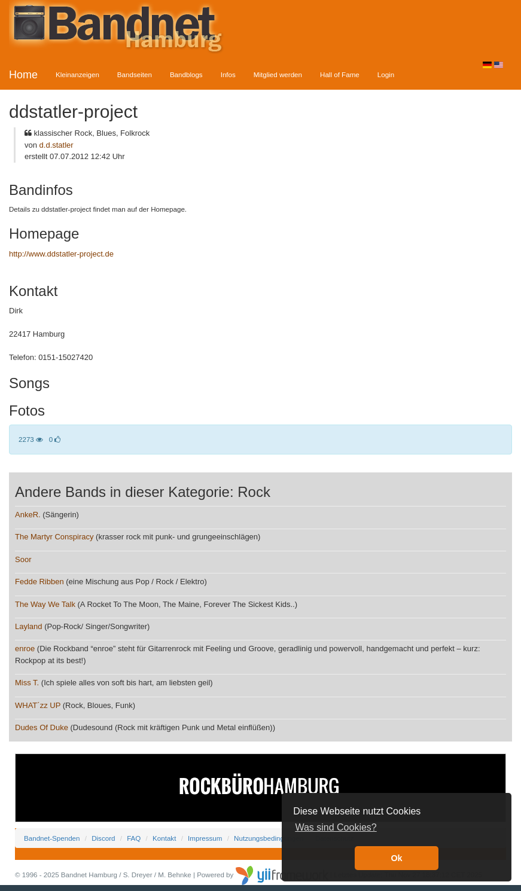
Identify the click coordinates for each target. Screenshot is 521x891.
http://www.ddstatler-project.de (61, 253)
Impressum (205, 838)
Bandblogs (186, 74)
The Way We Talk (45, 604)
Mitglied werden (278, 74)
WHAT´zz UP (37, 705)
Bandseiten (134, 74)
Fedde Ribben (39, 581)
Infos (228, 74)
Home (23, 75)
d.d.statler (56, 145)
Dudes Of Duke (41, 727)
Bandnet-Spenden (52, 838)
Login (385, 74)
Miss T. (27, 682)
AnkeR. (28, 514)
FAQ (134, 838)
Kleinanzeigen (77, 74)
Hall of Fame (339, 74)
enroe (25, 648)
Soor (23, 559)
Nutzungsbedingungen (268, 838)
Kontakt (164, 838)
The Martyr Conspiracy (54, 536)
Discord (103, 838)
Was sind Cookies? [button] (335, 827)
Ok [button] (396, 858)
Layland (28, 626)
